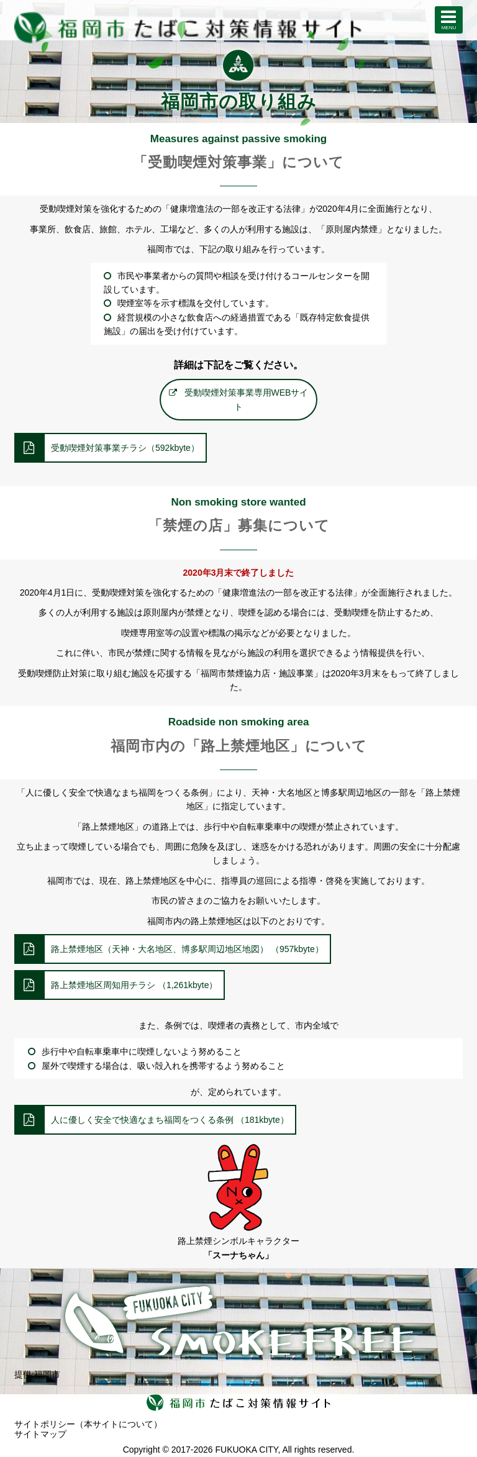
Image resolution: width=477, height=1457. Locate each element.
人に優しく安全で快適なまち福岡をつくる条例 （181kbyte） (170, 1120)
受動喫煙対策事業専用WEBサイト (246, 400)
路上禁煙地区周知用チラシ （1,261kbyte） (134, 985)
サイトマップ (40, 1434)
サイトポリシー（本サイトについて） (88, 1424)
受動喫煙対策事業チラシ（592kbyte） (125, 448)
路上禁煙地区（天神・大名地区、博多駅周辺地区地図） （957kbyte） (187, 949)
